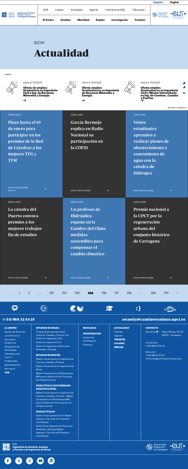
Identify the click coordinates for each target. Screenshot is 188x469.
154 (77, 293)
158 (129, 293)
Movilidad (83, 19)
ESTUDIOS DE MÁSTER (48, 355)
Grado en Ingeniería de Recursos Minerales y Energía (53, 348)
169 (153, 293)
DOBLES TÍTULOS (45, 411)
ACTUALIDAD (121, 328)
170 (166, 293)
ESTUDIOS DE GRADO (47, 328)
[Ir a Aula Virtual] (109, 310)
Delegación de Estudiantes (12, 348)
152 (51, 293)
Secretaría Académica (10, 341)
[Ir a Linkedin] (51, 461)
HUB (45, 9)
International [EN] (115, 9)
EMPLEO (118, 347)
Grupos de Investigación (90, 339)
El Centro (48, 19)
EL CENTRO (11, 328)
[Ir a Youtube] (40, 461)
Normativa (10, 368)
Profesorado (11, 361)
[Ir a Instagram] (29, 461)
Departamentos (12, 364)
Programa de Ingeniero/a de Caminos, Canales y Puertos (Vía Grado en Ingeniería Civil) (52, 335)
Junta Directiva (12, 335)
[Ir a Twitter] (19, 461)
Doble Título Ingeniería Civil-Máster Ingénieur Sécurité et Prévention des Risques (54, 418)
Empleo (100, 19)
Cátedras (87, 344)
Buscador (138, 9)
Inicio (37, 31)
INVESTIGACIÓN (92, 333)
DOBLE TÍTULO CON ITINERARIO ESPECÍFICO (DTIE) (53, 387)
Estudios (66, 19)
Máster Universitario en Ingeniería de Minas (55, 368)
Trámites (140, 19)
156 (104, 293)
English (174, 2)
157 (117, 293)
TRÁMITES (119, 339)
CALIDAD (119, 343)
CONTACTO (152, 328)
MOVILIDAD (89, 328)
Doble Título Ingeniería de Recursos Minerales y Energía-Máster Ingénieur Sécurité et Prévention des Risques (54, 431)
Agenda (93, 9)
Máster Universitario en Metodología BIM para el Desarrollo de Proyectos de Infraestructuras (54, 376)
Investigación (119, 19)
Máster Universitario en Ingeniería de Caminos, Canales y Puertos (55, 360)
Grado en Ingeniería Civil (48, 342)
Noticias (118, 331)
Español (158, 2)
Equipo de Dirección (15, 331)
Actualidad (76, 9)
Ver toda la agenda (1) (177, 108)
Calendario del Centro (12, 355)
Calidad (59, 9)
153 (64, 293)
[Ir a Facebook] (8, 461)
